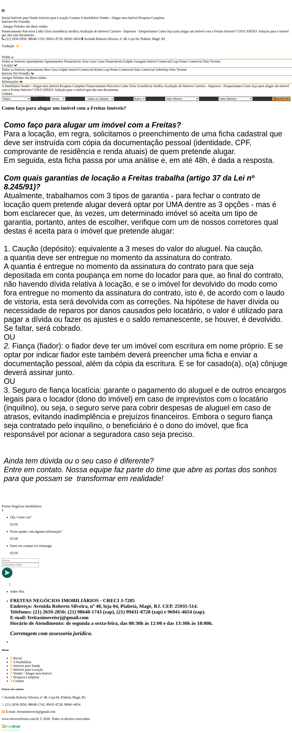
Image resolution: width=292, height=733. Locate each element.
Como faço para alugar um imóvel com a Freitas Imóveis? (197, 31)
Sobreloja (162, 69)
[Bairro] (139, 99)
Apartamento (35, 61)
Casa (92, 61)
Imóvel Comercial (159, 61)
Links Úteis (44, 31)
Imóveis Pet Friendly (16, 21)
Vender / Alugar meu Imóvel (118, 18)
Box (47, 69)
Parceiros (29, 31)
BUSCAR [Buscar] (281, 98)
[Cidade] (99, 99)
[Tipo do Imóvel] (16, 99)
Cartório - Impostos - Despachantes (133, 31)
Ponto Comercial (190, 61)
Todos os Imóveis (13, 61)
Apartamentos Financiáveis (62, 61)
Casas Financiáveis (109, 61)
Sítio (206, 61)
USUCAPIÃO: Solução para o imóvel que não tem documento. (76, 90)
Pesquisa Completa (151, 18)
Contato (74, 18)
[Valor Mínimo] (182, 99)
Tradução (10, 46)
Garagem (140, 61)
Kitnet (98, 69)
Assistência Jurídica (65, 31)
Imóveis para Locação (53, 18)
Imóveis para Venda (24, 18)
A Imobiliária (90, 18)
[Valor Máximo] (236, 99)
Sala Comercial (144, 69)
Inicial (6, 18)
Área (85, 61)
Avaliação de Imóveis (94, 31)
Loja (175, 61)
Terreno (215, 61)
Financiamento (12, 31)
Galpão (128, 61)
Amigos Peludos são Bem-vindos (25, 26)
